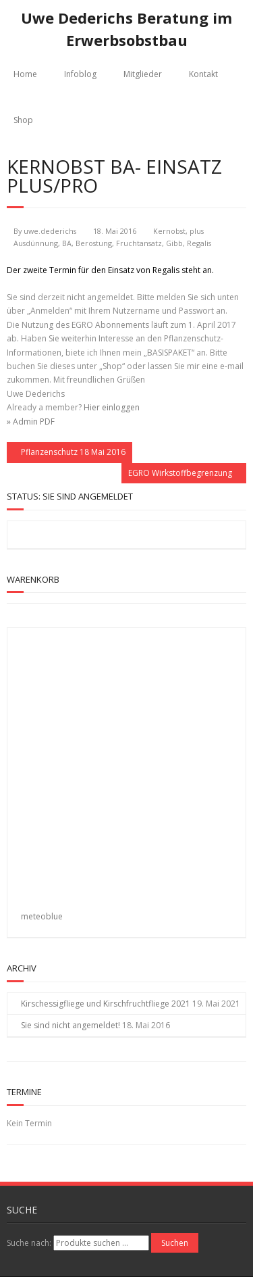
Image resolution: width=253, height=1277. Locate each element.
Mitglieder (142, 74)
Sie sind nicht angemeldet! (70, 1025)
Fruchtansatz (139, 243)
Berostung (94, 243)
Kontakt (203, 74)
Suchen (174, 1243)
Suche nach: (29, 1243)
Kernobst (169, 231)
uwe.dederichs (50, 231)
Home (25, 74)
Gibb (174, 243)
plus (197, 231)
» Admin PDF (31, 421)
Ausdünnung (35, 243)
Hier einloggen (112, 407)
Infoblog (80, 74)
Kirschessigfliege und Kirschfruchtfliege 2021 (105, 1003)
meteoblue (42, 916)
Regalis (199, 243)
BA (67, 243)
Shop (23, 120)
